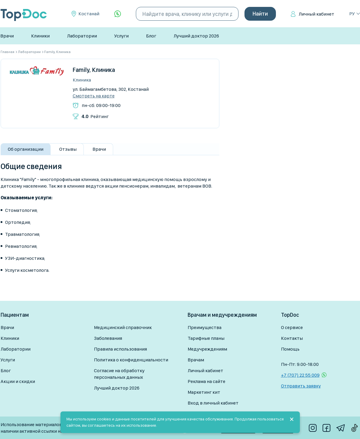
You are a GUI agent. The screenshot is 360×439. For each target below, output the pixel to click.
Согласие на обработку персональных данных (119, 374)
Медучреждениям (207, 349)
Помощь (290, 349)
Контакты (292, 338)
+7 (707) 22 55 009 (300, 375)
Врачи (7, 36)
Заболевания (108, 338)
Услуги (121, 36)
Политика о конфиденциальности (131, 360)
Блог (151, 36)
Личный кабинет (316, 14)
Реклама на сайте (206, 381)
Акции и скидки (18, 381)
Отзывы (68, 149)
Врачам (196, 360)
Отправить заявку (301, 386)
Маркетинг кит (204, 392)
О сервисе (292, 327)
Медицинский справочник (123, 327)
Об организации (25, 149)
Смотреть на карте (94, 96)
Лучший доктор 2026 (196, 36)
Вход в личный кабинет (213, 403)
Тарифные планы (206, 338)
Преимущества (204, 327)
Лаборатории (82, 36)
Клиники (40, 36)
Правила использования (120, 349)
